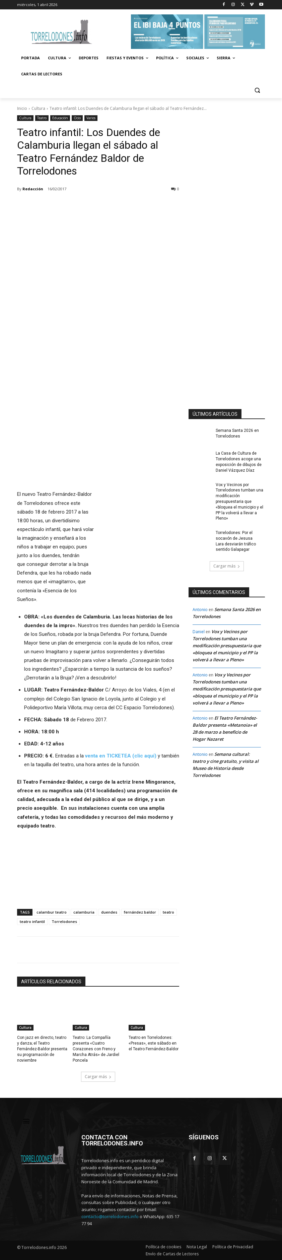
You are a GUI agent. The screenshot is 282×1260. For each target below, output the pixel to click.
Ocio (77, 118)
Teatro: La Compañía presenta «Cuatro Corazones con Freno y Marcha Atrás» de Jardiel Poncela (96, 1048)
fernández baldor (140, 912)
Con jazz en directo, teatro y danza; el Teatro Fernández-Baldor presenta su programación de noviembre (42, 1048)
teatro (168, 912)
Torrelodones (64, 921)
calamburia (83, 912)
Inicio (22, 108)
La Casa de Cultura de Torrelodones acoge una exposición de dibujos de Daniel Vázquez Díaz (239, 461)
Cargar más (98, 1076)
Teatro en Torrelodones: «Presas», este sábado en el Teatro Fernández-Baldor (154, 1043)
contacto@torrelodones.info (110, 1216)
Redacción (32, 188)
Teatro (42, 118)
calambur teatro (52, 912)
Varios (90, 118)
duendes (109, 912)
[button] (257, 90)
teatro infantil (32, 921)
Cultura (38, 108)
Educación (60, 118)
